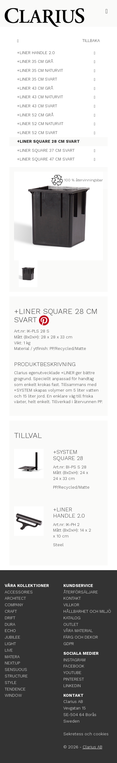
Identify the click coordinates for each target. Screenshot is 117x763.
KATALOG (71, 618)
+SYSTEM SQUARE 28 (68, 455)
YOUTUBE (72, 672)
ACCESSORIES (19, 592)
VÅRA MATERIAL (78, 630)
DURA (10, 624)
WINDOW (13, 695)
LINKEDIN (72, 685)
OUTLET (70, 624)
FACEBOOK (73, 666)
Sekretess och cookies (86, 734)
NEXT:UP (12, 663)
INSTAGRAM (74, 660)
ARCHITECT (15, 598)
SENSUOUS (16, 669)
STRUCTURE (16, 676)
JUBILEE (12, 637)
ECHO (10, 630)
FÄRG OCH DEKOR (80, 637)
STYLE (11, 682)
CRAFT (11, 611)
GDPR (68, 643)
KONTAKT (72, 598)
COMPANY (14, 604)
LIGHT (10, 643)
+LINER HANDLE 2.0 (69, 512)
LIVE (9, 650)
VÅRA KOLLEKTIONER (27, 585)
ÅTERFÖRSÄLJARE (80, 592)
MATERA (12, 656)
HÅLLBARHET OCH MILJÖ (87, 611)
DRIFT (10, 618)
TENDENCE (15, 689)
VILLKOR (71, 604)
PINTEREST (73, 679)
